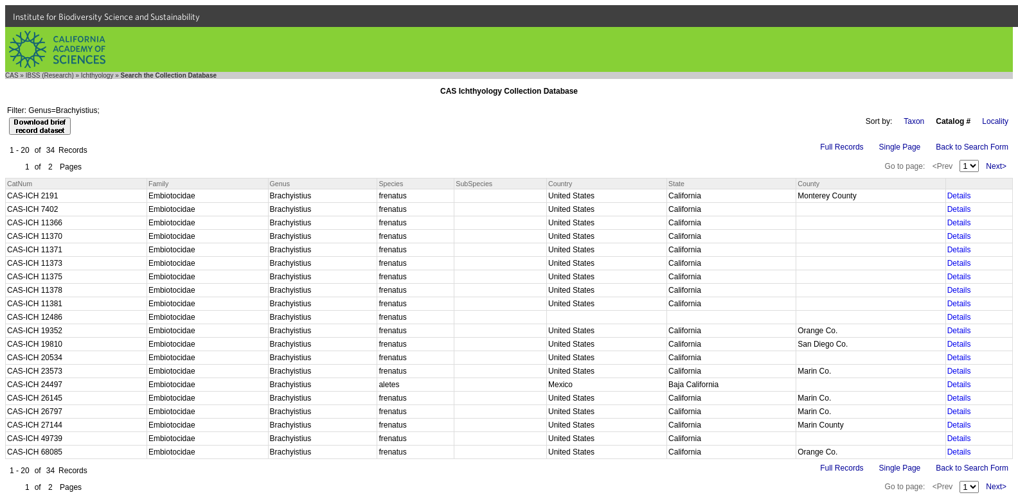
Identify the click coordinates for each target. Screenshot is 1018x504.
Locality (995, 121)
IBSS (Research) (50, 75)
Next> (996, 166)
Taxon (914, 121)
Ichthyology (97, 75)
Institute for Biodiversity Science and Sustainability (106, 17)
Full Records (841, 147)
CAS (12, 75)
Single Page (900, 147)
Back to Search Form (972, 147)
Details (959, 195)
